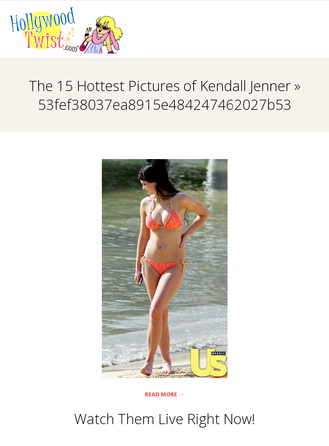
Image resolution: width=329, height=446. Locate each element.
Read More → (164, 394)
